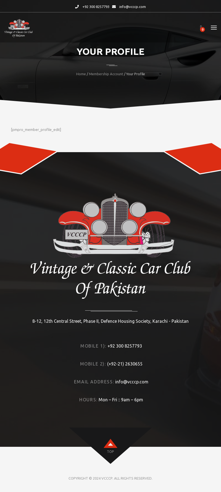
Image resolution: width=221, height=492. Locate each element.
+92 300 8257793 (95, 7)
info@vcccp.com (132, 7)
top (110, 451)
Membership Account (106, 74)
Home (81, 74)
